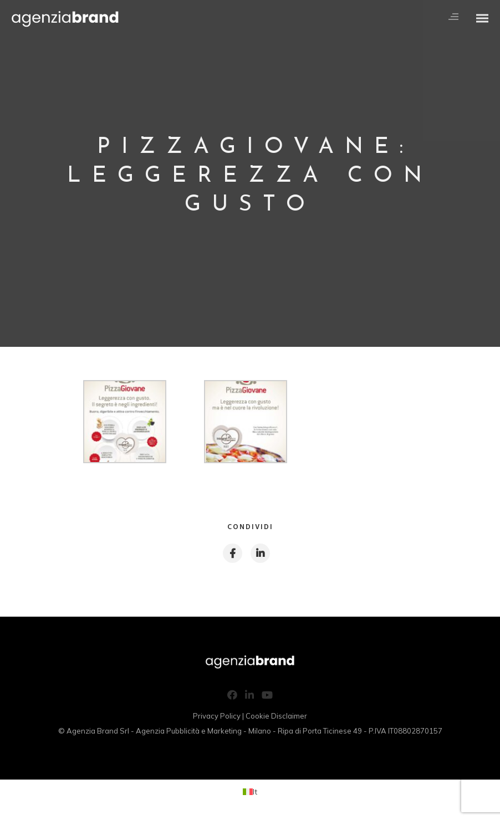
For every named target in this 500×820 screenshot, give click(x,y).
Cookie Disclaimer (276, 715)
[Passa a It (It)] (250, 791)
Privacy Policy (217, 715)
